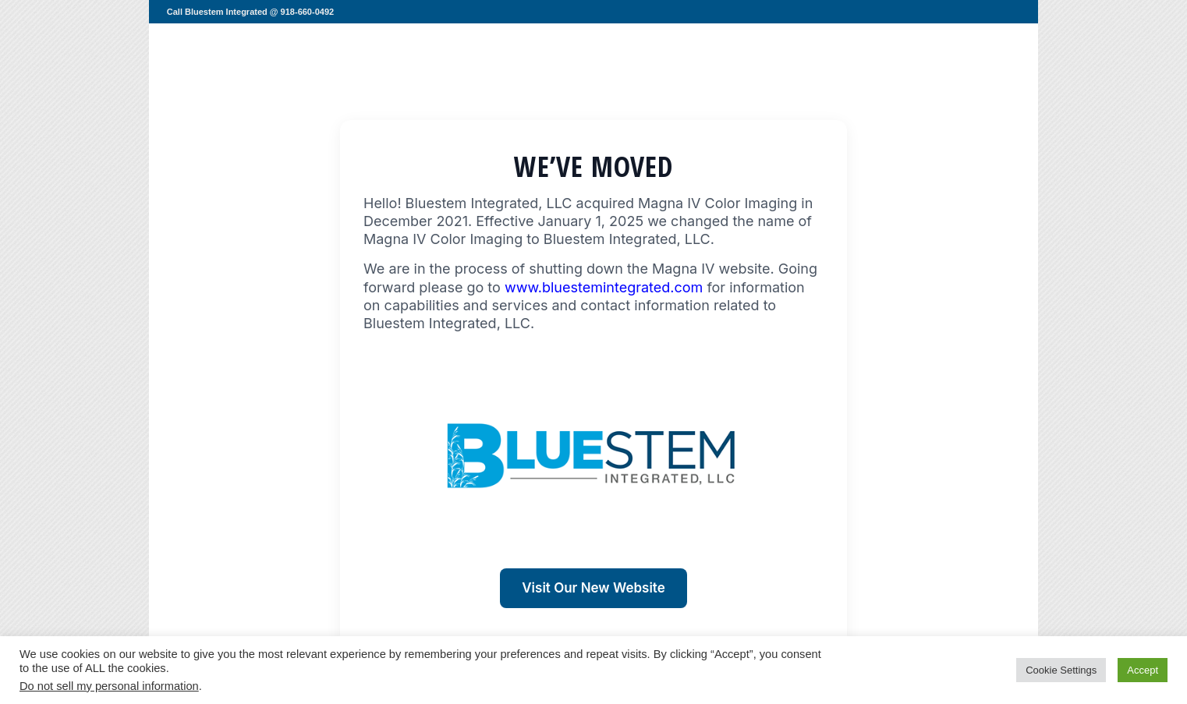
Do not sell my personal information (109, 686)
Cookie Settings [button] (1061, 670)
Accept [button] (1142, 670)
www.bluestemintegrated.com (604, 287)
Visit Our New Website (593, 588)
